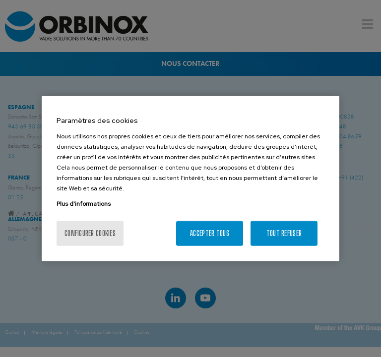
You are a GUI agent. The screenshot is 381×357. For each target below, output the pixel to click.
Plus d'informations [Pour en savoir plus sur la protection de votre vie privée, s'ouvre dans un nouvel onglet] (84, 203)
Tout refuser (284, 233)
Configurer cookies (90, 233)
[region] (190, 178)
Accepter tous (209, 233)
